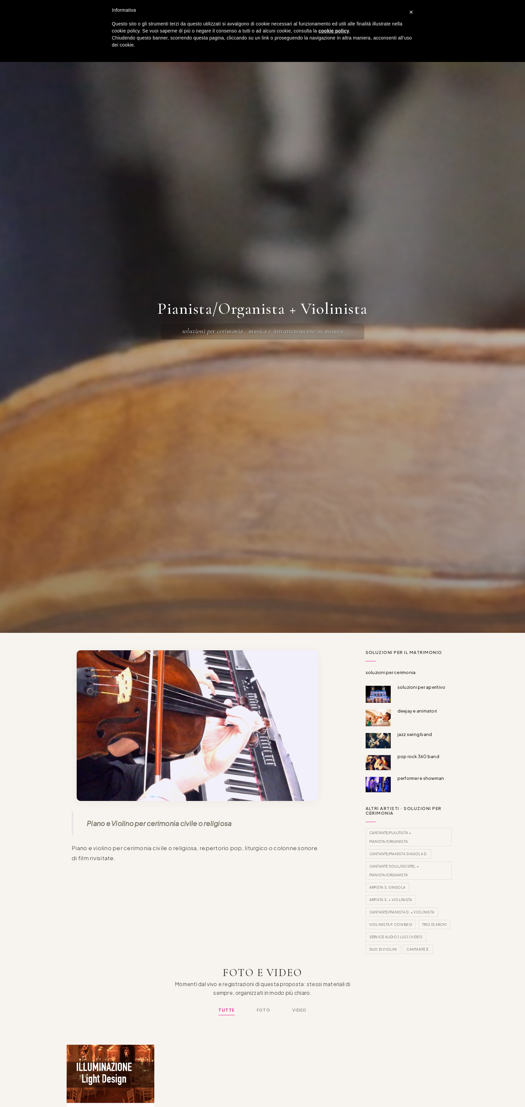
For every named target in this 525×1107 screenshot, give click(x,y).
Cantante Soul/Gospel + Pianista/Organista (394, 870)
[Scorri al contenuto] (262, 613)
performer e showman (420, 778)
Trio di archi (434, 925)
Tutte (226, 1010)
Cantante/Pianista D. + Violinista (402, 912)
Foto (263, 1010)
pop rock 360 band (418, 756)
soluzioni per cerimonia (391, 672)
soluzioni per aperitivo (421, 687)
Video (299, 1010)
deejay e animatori (417, 711)
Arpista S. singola (387, 887)
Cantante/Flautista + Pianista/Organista (390, 837)
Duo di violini (383, 949)
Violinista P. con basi (390, 925)
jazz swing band (414, 734)
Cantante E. (417, 949)
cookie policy (333, 30)
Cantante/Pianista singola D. (398, 854)
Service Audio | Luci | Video (396, 937)
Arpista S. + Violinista (390, 900)
